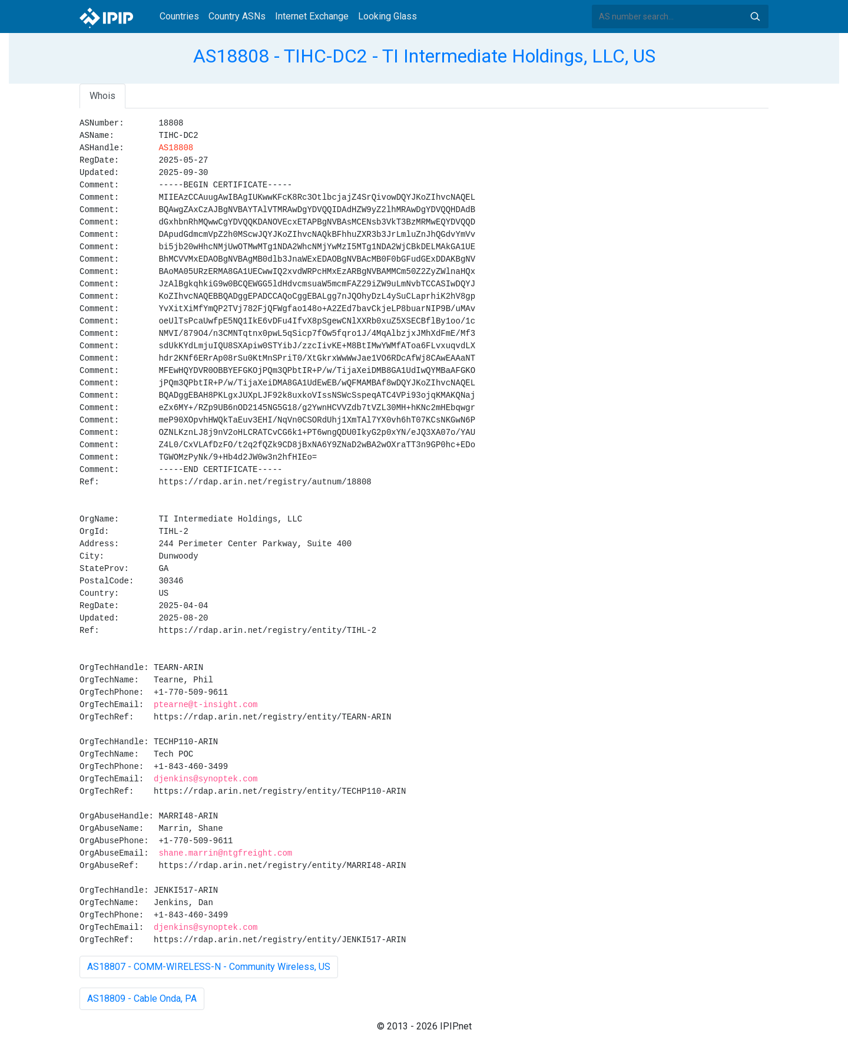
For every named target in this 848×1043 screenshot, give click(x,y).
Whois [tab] (102, 95)
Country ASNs (237, 16)
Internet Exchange (312, 16)
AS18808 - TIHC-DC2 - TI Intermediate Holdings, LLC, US (424, 56)
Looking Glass (387, 16)
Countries (179, 16)
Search (754, 16)
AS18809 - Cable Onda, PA (142, 998)
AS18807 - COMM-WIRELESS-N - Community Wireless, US (208, 966)
